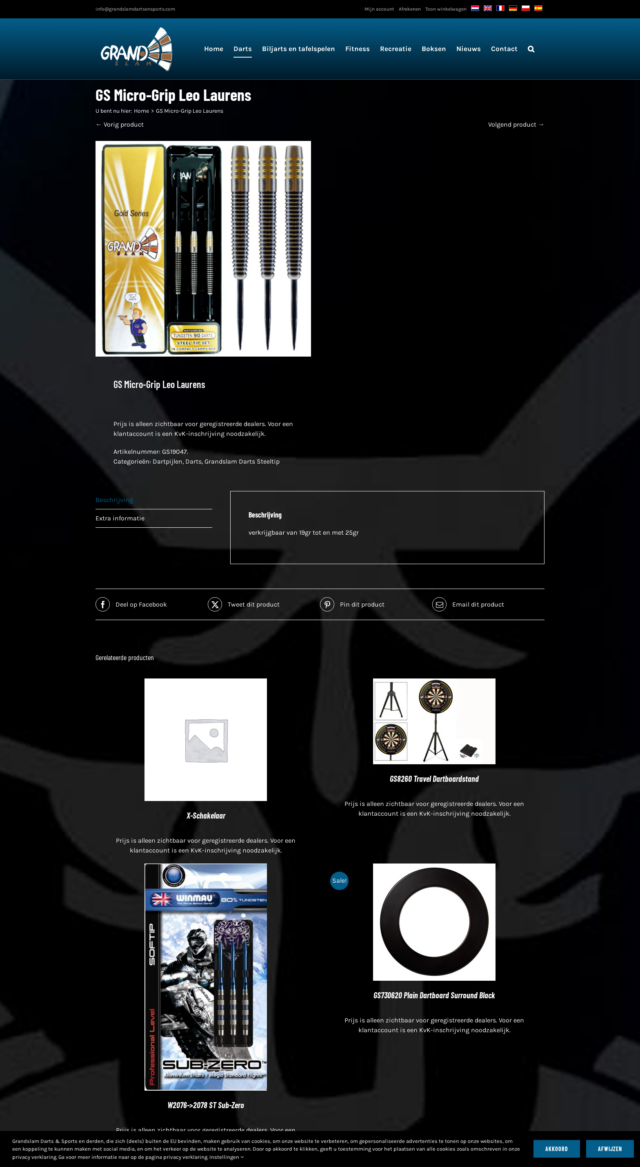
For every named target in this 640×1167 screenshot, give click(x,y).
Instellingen (226, 1157)
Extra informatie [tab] (120, 518)
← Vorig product (120, 124)
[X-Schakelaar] (205, 683)
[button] (531, 48)
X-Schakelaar (206, 815)
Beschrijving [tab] (114, 500)
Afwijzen (610, 1148)
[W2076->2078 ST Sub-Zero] (205, 868)
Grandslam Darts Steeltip (242, 461)
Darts (193, 461)
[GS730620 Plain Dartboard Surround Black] (434, 868)
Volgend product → (516, 124)
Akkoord (556, 1148)
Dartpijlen (167, 461)
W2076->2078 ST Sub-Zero (205, 1105)
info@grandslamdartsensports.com (135, 9)
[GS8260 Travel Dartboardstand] (434, 683)
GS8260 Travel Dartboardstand (434, 778)
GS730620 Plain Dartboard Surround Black (434, 995)
